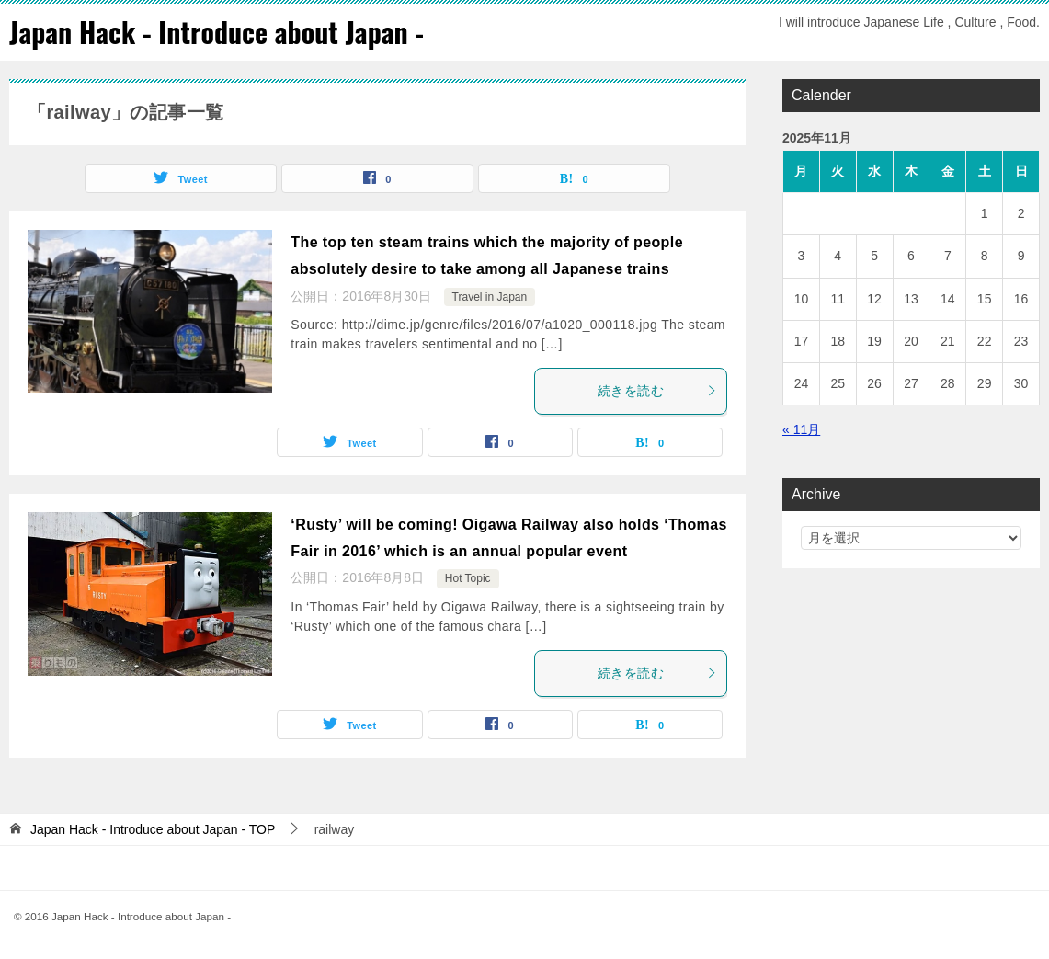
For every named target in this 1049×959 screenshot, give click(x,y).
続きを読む (657, 389)
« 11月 (801, 428)
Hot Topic (468, 578)
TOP (152, 828)
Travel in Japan (490, 296)
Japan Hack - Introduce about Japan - (217, 31)
